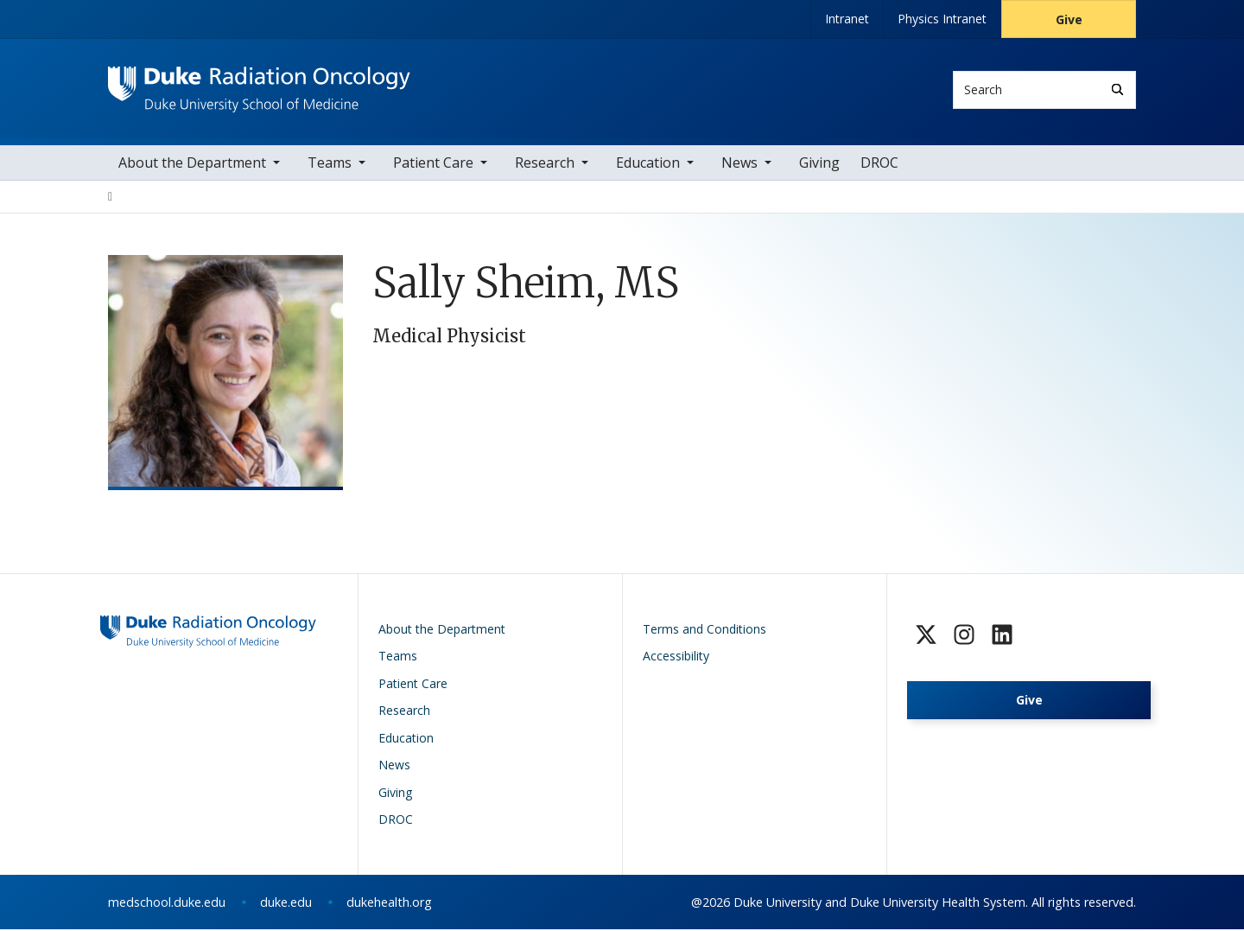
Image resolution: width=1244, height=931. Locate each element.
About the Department (192, 164)
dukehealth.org (389, 904)
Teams (330, 164)
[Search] (1117, 89)
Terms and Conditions (704, 630)
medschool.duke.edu (166, 904)
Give (1069, 19)
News (739, 164)
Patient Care (433, 164)
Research (544, 164)
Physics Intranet (942, 18)
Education (648, 164)
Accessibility (676, 657)
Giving (819, 164)
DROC (879, 164)
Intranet (847, 18)
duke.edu (286, 904)
